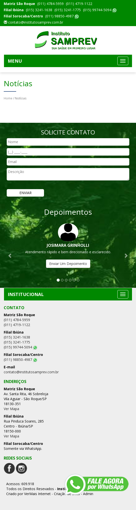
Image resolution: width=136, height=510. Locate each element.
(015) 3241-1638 (39, 9)
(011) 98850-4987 (62, 16)
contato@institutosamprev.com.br (35, 22)
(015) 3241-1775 (67, 9)
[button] (10, 253)
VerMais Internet (37, 493)
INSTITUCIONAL (26, 294)
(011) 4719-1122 (79, 3)
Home (8, 98)
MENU (15, 61)
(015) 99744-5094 (100, 9)
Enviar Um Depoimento (68, 263)
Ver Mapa (11, 408)
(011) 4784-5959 (50, 3)
